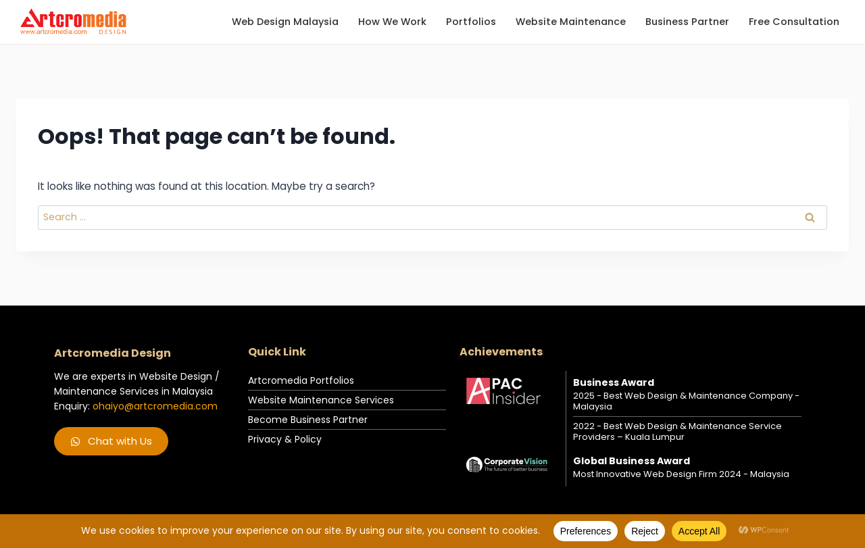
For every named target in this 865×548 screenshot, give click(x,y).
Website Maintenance (571, 21)
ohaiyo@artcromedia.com (155, 406)
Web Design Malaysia (285, 21)
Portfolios (471, 21)
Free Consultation (794, 21)
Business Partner (687, 21)
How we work (392, 21)
